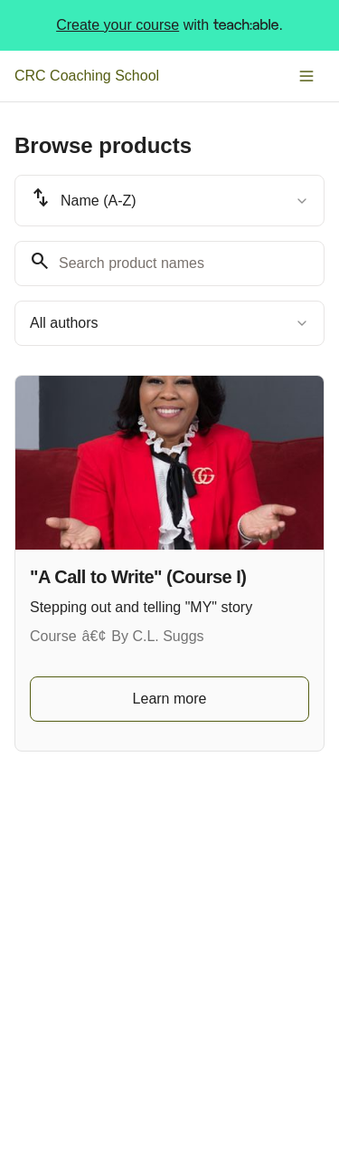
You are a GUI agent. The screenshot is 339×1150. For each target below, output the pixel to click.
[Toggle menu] (306, 76)
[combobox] (169, 200)
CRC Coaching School (86, 75)
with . (169, 25)
